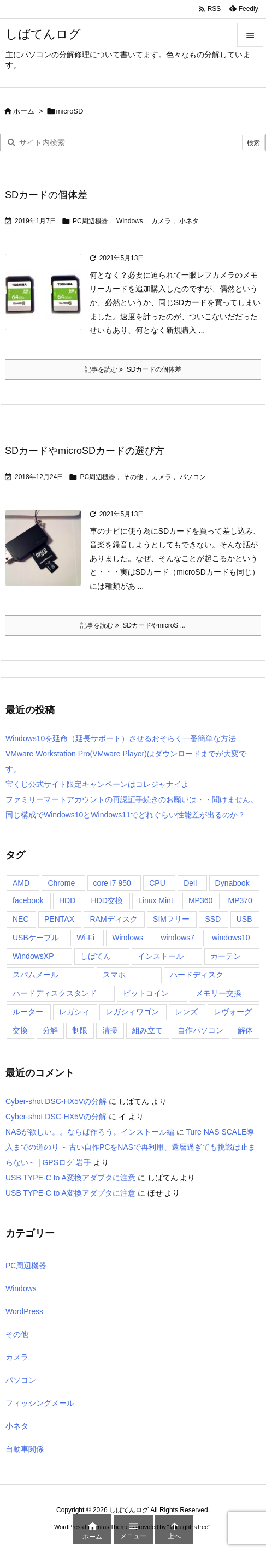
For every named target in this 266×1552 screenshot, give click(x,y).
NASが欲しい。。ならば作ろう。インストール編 (89, 1131)
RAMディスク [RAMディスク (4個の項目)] (113, 919)
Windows (129, 221)
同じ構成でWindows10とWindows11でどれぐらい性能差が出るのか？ (125, 814)
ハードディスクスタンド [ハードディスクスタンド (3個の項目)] (55, 993)
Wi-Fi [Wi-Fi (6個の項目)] (85, 937)
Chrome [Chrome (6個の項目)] (61, 883)
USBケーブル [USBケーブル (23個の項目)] (36, 937)
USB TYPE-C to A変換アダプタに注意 (70, 1177)
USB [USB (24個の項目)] (244, 919)
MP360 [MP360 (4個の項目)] (200, 900)
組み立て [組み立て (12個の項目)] (147, 1030)
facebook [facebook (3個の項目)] (28, 900)
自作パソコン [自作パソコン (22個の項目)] (200, 1030)
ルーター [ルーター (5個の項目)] (28, 1011)
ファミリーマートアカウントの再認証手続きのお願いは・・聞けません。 (131, 799)
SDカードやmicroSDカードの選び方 (84, 450)
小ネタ (189, 221)
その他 (133, 477)
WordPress (24, 1311)
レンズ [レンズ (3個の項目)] (186, 1011)
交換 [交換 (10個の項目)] (20, 1030)
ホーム (23, 111)
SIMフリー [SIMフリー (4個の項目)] (171, 919)
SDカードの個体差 (46, 194)
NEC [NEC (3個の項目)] (21, 919)
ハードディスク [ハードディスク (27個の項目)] (196, 974)
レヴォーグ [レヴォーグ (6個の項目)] (233, 1011)
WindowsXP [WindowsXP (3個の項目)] (33, 956)
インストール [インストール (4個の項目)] (161, 956)
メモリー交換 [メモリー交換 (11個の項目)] (218, 993)
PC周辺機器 (90, 221)
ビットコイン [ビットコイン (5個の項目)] (146, 993)
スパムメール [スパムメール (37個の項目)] (35, 974)
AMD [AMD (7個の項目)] (21, 883)
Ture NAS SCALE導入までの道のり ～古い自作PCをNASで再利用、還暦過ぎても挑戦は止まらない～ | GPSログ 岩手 (130, 1147)
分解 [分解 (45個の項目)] (50, 1030)
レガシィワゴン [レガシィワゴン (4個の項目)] (132, 1011)
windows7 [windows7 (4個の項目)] (177, 937)
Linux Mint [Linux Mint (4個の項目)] (155, 900)
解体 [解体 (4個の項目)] (245, 1030)
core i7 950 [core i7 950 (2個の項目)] (112, 883)
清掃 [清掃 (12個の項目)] (109, 1030)
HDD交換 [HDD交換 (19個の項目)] (106, 900)
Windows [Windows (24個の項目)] (127, 937)
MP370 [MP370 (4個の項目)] (240, 900)
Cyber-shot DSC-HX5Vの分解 (56, 1101)
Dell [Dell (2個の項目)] (190, 883)
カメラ (161, 221)
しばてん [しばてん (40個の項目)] (95, 956)
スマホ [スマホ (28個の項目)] (114, 974)
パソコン (193, 477)
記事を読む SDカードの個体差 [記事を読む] (133, 369)
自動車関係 (24, 1448)
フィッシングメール (39, 1403)
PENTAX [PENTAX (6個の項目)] (59, 919)
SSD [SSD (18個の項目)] (213, 919)
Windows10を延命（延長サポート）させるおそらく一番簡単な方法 (120, 738)
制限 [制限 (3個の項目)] (79, 1030)
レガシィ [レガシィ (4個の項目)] (74, 1011)
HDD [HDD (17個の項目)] (67, 900)
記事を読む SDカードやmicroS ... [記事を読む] (132, 625)
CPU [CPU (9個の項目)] (157, 883)
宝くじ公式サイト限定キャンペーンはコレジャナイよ (97, 784)
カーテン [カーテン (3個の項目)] (225, 956)
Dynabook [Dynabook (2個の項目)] (232, 883)
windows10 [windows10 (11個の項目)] (231, 937)
